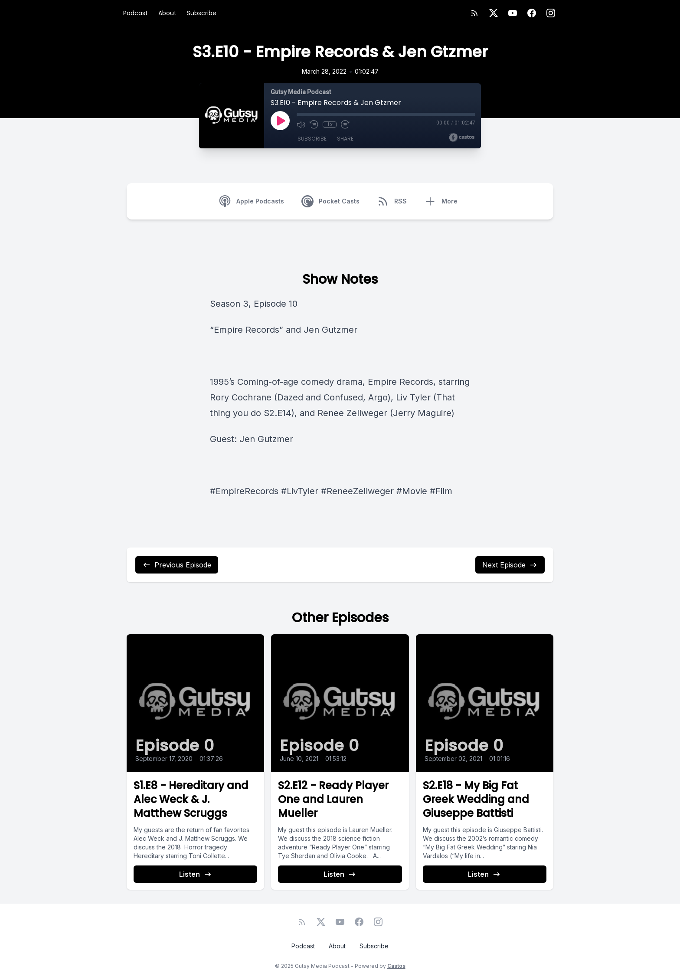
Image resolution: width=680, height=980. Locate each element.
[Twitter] (493, 13)
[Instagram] (551, 13)
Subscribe (201, 13)
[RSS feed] (474, 13)
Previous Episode (176, 564)
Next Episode (510, 564)
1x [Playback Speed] (330, 124)
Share (345, 138)
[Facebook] (531, 13)
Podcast (135, 13)
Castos (396, 966)
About (167, 13)
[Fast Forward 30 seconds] (345, 124)
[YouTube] (512, 13)
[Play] (280, 120)
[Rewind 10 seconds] (314, 124)
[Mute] (301, 124)
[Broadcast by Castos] (461, 137)
